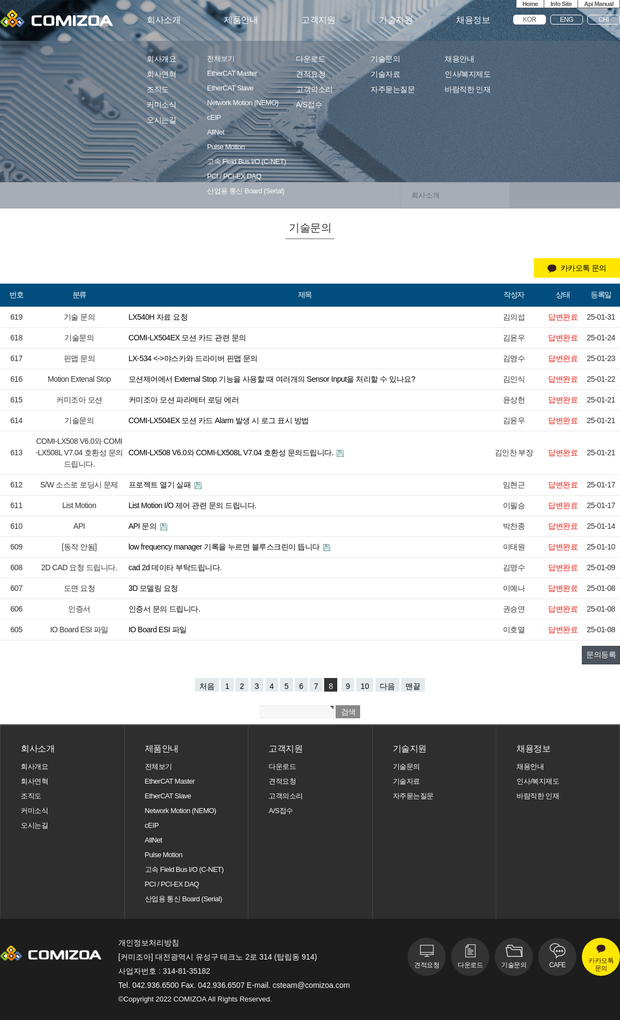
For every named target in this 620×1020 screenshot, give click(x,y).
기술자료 (385, 74)
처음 (207, 686)
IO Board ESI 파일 (158, 629)
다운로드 (310, 59)
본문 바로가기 (0, 0)
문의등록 (601, 654)
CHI (603, 19)
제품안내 (241, 20)
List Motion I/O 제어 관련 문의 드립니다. (193, 505)
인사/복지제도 (467, 74)
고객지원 (318, 20)
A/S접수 (309, 105)
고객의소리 (314, 89)
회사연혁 (161, 74)
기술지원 (395, 20)
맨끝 (413, 686)
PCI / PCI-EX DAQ (234, 176)
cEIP (214, 117)
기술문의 (385, 59)
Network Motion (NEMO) (242, 103)
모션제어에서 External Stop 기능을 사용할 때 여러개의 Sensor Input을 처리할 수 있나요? (272, 379)
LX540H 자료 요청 (158, 317)
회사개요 (161, 59)
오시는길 (161, 120)
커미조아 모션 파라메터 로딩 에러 (184, 399)
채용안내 (459, 59)
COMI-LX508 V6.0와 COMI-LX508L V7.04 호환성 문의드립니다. (232, 452)
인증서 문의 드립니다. (164, 608)
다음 (387, 686)
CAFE (557, 965)
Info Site (561, 4)
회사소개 (163, 20)
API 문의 (144, 526)
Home (530, 4)
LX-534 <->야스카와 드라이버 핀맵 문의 (193, 358)
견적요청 (310, 74)
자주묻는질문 (392, 89)
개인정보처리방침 (148, 942)
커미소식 (161, 105)
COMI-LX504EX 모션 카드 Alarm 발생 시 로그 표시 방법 (219, 420)
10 (365, 686)
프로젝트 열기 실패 (161, 484)
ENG (567, 19)
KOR (530, 19)
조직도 (158, 89)
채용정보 (473, 20)
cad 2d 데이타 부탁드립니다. (175, 567)
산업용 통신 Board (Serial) (245, 191)
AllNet (215, 132)
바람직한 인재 (467, 89)
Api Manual (598, 4)
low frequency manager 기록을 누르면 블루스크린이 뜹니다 (225, 546)
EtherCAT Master (232, 73)
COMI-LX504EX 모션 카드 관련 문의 (187, 337)
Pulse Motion (226, 147)
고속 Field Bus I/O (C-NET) (246, 162)
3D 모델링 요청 (153, 588)
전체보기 (220, 59)
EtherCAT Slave (230, 88)
